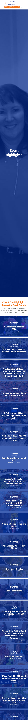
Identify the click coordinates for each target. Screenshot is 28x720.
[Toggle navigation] (22, 6)
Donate (6, 6)
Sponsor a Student (14, 6)
